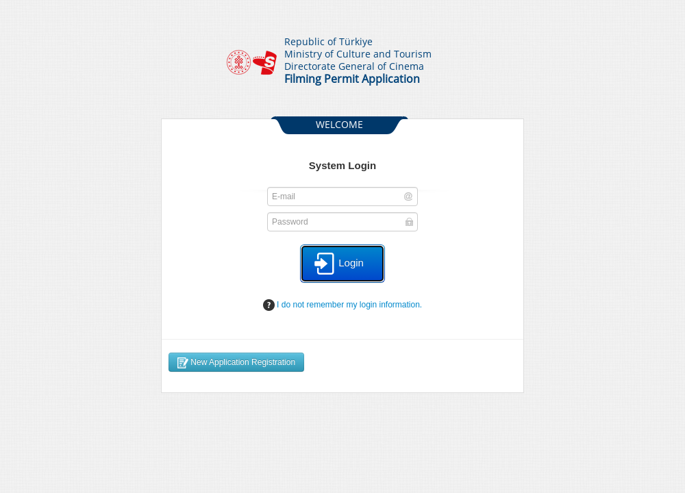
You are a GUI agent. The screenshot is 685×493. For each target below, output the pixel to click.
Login (339, 264)
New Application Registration (236, 362)
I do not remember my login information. (342, 305)
